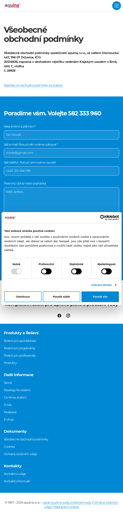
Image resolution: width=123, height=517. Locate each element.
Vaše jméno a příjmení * (61, 132)
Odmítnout (23, 296)
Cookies (9, 446)
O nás (8, 405)
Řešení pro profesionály (20, 355)
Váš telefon (61, 168)
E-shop (9, 419)
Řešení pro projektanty (19, 348)
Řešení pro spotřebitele (20, 341)
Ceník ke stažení (15, 397)
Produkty (10, 363)
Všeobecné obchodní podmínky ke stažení (33, 85)
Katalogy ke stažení (17, 390)
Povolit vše (100, 296)
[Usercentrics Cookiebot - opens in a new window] (103, 217)
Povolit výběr (61, 296)
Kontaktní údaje (15, 474)
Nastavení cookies (66, 507)
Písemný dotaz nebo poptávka (61, 209)
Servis (8, 383)
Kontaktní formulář (17, 481)
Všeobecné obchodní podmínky (26, 439)
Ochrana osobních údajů (20, 454)
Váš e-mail (61, 150)
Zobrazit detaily (101, 284)
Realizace (10, 412)
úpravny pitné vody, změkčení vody (67, 502)
